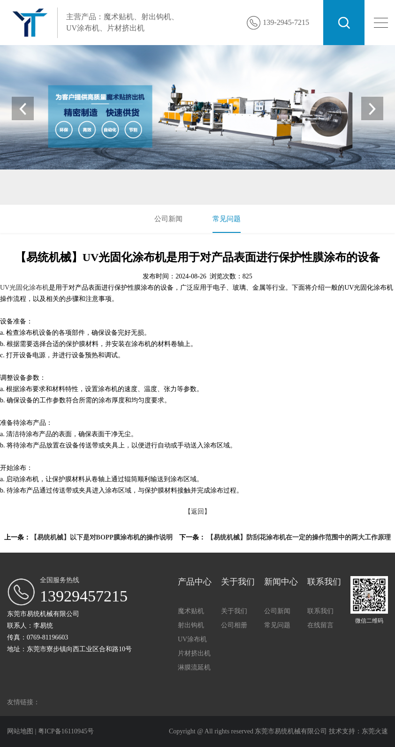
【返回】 (197, 511)
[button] (371, 108)
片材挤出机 (162, 191)
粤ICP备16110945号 (66, 731)
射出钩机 (95, 191)
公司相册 (234, 625)
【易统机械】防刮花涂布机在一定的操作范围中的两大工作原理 (299, 537)
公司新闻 (168, 219)
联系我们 (320, 611)
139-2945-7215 (286, 22)
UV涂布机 (127, 191)
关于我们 (234, 611)
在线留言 (320, 625)
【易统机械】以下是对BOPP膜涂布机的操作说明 (101, 537)
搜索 (344, 22)
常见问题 (227, 219)
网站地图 (21, 731)
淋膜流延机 (194, 667)
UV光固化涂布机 (24, 287)
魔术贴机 (64, 191)
